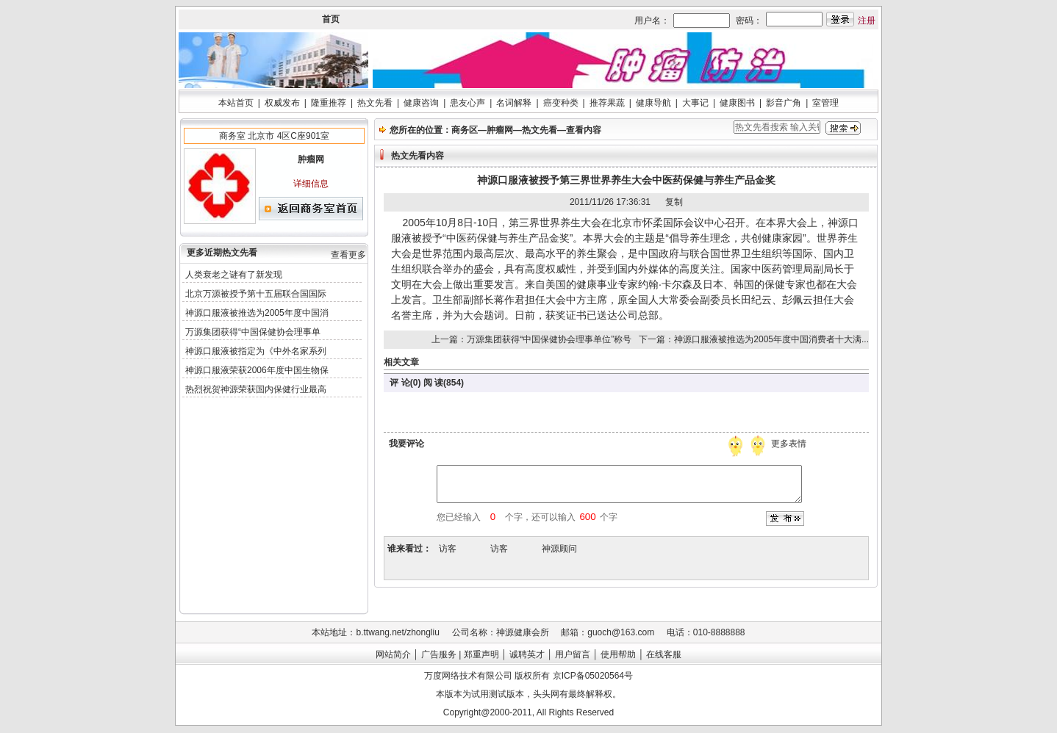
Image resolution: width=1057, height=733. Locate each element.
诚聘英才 (527, 654)
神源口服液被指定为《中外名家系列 (255, 351)
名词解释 (513, 103)
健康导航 (653, 103)
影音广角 (783, 103)
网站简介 (393, 654)
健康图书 (737, 103)
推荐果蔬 (607, 103)
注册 (866, 20)
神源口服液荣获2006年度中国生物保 (257, 370)
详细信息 (311, 183)
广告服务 (438, 654)
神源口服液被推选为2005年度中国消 (257, 313)
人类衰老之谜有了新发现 (233, 275)
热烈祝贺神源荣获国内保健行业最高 (255, 389)
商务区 (464, 130)
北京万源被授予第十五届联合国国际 (255, 294)
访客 (447, 549)
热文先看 (375, 103)
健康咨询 (421, 103)
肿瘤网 (500, 130)
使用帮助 (618, 654)
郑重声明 (481, 654)
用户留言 (572, 654)
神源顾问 (559, 549)
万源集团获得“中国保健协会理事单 (252, 332)
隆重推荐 (328, 103)
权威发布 (282, 103)
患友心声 (467, 103)
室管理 (825, 103)
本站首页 (236, 103)
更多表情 (790, 443)
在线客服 (663, 654)
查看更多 (348, 255)
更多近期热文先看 (222, 253)
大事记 (695, 103)
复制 (674, 202)
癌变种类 (560, 103)
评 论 (399, 383)
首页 (331, 19)
